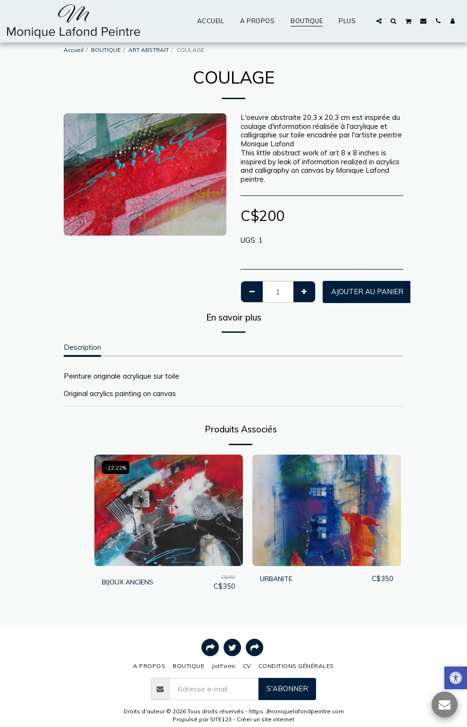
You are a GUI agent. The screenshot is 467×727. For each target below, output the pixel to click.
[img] (168, 510)
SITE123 (221, 719)
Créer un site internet (265, 719)
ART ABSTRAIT (148, 49)
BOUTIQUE (106, 49)
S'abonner (287, 688)
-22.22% (116, 467)
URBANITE (278, 578)
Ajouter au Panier (367, 291)
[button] (379, 20)
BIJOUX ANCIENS (130, 581)
